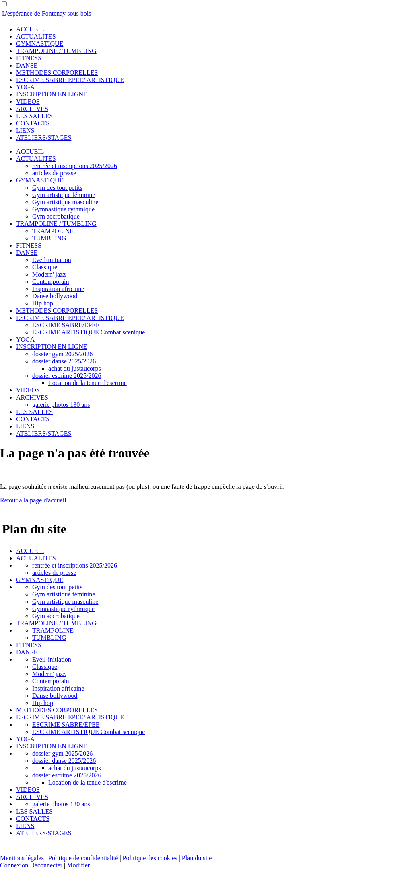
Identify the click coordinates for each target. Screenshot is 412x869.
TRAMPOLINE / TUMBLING (56, 50)
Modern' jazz (49, 274)
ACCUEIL (30, 29)
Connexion (15, 865)
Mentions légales (22, 858)
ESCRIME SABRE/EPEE (66, 325)
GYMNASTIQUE (39, 43)
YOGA (25, 87)
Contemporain (50, 281)
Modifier (78, 865)
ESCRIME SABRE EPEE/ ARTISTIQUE (70, 79)
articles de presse (54, 173)
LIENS (25, 130)
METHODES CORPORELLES (57, 72)
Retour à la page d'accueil (33, 500)
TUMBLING (49, 238)
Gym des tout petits (57, 187)
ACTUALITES (36, 36)
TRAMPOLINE (53, 230)
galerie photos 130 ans (61, 404)
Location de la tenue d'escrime (87, 382)
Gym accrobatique (56, 216)
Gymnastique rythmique (63, 209)
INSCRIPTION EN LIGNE (51, 94)
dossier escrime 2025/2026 (66, 375)
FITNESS (28, 58)
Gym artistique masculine (65, 202)
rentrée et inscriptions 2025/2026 (74, 165)
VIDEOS (28, 101)
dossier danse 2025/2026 (64, 361)
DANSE (26, 65)
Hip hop (42, 303)
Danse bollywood (54, 296)
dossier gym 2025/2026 (62, 353)
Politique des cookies (150, 858)
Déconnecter (47, 865)
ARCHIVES (32, 108)
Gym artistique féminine (63, 194)
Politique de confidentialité (83, 858)
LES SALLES (34, 116)
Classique (44, 267)
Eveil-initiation (51, 259)
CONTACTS (32, 123)
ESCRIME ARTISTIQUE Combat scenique (88, 332)
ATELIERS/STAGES (43, 137)
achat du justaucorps (74, 368)
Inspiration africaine (58, 288)
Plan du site (197, 858)
